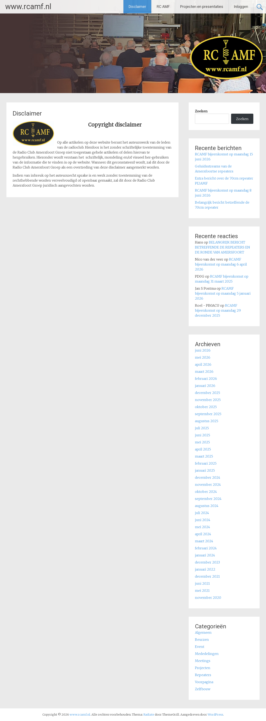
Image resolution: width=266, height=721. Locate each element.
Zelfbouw (202, 689)
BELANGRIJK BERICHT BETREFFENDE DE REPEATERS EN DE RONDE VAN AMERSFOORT (222, 247)
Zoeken (201, 111)
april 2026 (203, 364)
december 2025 (207, 393)
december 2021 (207, 576)
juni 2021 (202, 583)
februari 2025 (206, 463)
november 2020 (208, 598)
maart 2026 (204, 371)
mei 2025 (202, 442)
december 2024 (207, 477)
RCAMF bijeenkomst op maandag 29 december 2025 (218, 310)
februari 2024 (206, 548)
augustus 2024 (206, 506)
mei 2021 (202, 590)
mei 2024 (202, 527)
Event (199, 647)
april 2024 (203, 534)
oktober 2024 (206, 492)
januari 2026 (205, 386)
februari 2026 (206, 378)
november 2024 (208, 484)
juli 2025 (202, 428)
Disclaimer (137, 6)
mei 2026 (202, 357)
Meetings (202, 661)
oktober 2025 (206, 407)
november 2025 (208, 400)
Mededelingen (207, 654)
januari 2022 (205, 569)
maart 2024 (204, 541)
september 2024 (208, 499)
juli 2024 (202, 513)
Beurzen (202, 639)
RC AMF (163, 6)
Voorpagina (204, 682)
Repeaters (203, 675)
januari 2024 (205, 555)
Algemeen (203, 632)
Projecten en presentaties (201, 6)
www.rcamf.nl (28, 6)
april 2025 (203, 449)
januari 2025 (205, 470)
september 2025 (208, 414)
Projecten (202, 668)
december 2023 (207, 562)
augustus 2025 (206, 421)
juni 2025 (202, 435)
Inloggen (241, 6)
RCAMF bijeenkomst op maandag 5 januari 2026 (223, 293)
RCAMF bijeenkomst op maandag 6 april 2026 (221, 264)
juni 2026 (203, 350)
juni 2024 (202, 520)
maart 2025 (204, 456)
